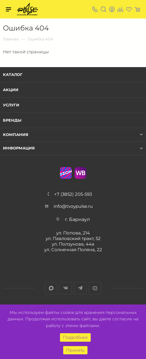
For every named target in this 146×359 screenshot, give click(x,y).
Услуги (11, 105)
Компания (15, 134)
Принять (75, 350)
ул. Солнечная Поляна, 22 (73, 249)
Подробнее (75, 337)
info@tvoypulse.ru (73, 206)
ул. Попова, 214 (73, 233)
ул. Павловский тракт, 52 (73, 238)
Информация (19, 148)
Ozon (66, 173)
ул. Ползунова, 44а (73, 244)
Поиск (103, 9)
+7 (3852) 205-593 (73, 194)
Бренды (12, 120)
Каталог (13, 74)
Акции (10, 89)
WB (80, 173)
